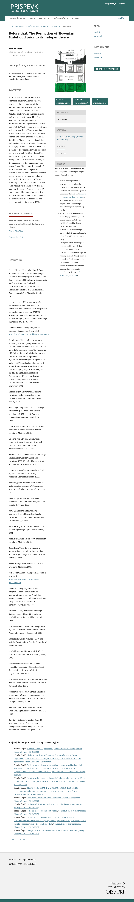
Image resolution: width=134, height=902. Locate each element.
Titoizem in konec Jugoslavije (40, 748)
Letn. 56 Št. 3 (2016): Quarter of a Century (41, 26)
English (97, 32)
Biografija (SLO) (16, 231)
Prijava (122, 4)
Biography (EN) (16, 237)
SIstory (75, 18)
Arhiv (32, 18)
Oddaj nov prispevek (107, 69)
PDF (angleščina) (63, 101)
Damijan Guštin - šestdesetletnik (41, 830)
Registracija (110, 4)
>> (24, 839)
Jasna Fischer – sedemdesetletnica (42, 811)
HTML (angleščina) (81, 101)
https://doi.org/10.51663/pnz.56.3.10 (28, 65)
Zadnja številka (17, 18)
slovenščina (99, 36)
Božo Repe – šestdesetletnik (39, 797)
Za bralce (97, 53)
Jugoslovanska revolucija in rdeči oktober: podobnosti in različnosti (56, 778)
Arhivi (18, 26)
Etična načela (60, 18)
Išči (121, 18)
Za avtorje (98, 57)
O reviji (43, 18)
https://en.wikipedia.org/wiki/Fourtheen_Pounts (29, 334)
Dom (11, 26)
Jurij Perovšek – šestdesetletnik (41, 804)
